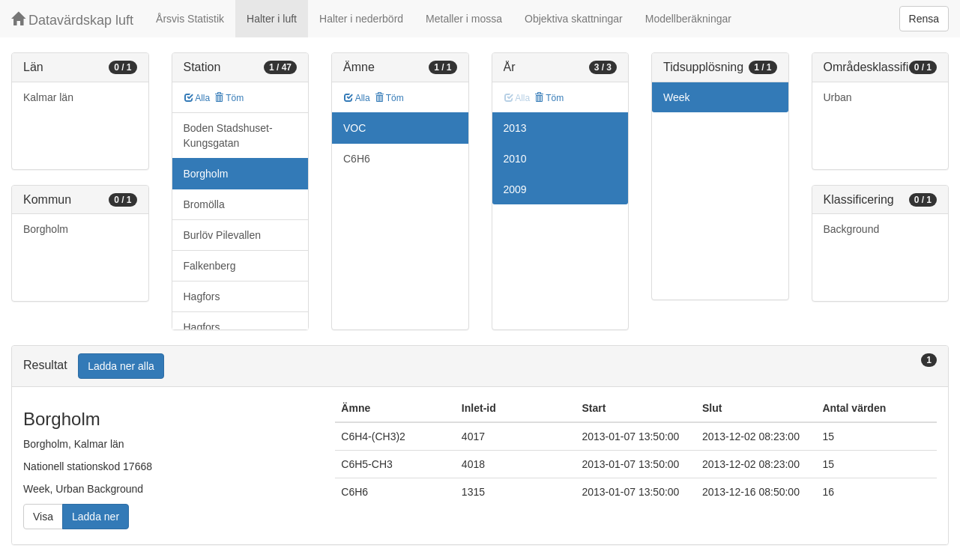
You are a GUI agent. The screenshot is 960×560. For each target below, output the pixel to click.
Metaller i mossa (464, 19)
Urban (838, 97)
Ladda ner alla (121, 366)
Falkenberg (210, 266)
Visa (43, 517)
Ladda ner (95, 517)
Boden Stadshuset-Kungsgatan (228, 135)
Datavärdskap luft (72, 20)
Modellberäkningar (688, 19)
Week (676, 97)
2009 (515, 189)
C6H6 (356, 159)
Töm (229, 98)
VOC (354, 128)
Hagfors (202, 296)
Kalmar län (48, 97)
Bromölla (204, 204)
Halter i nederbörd (361, 19)
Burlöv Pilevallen (223, 235)
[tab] (480, 366)
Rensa (924, 19)
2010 (515, 159)
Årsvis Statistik (190, 19)
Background (852, 229)
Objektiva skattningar (574, 19)
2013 (515, 128)
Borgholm (45, 229)
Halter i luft (272, 19)
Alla (197, 98)
